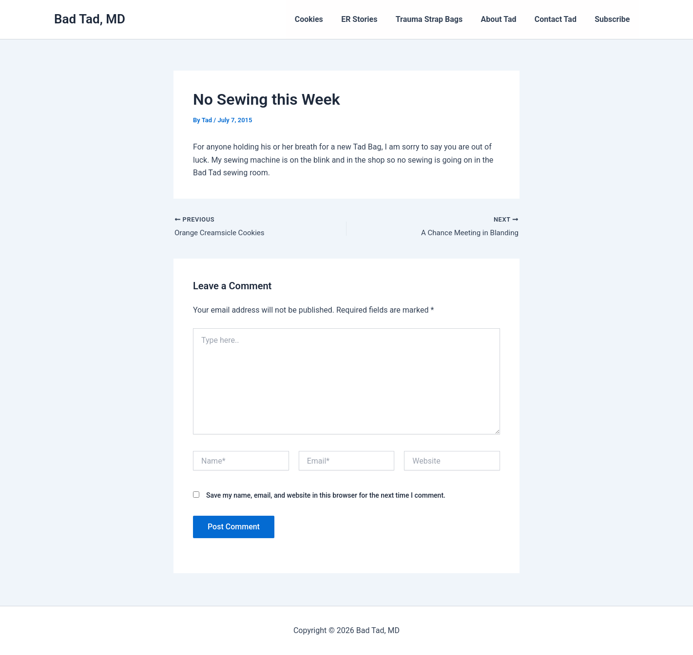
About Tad (505, 19)
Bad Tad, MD (89, 19)
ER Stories (371, 19)
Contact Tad (559, 19)
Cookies (323, 19)
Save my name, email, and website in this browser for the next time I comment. (325, 497)
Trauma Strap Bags (437, 19)
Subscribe (613, 19)
